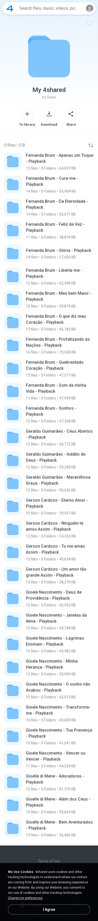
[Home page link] (10, 8)
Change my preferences (25, 898)
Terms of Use (49, 861)
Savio (51, 97)
